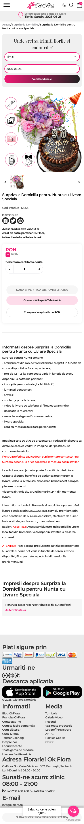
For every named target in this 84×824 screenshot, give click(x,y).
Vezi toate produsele (58, 725)
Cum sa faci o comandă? (18, 725)
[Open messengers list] (73, 811)
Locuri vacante (12, 746)
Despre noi (9, 742)
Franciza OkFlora (13, 717)
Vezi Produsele (42, 79)
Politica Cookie (55, 737)
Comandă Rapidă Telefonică (42, 300)
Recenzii (50, 721)
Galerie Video (54, 717)
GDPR (49, 742)
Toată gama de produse (18, 750)
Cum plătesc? (11, 729)
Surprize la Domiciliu (25, 24)
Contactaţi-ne (11, 721)
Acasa (6, 24)
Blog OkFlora (11, 713)
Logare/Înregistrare (58, 729)
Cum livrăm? (10, 734)
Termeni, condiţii (13, 737)
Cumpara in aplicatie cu (42, 312)
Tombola (51, 713)
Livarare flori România (16, 754)
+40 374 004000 (42, 791)
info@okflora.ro (12, 804)
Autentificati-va (15, 610)
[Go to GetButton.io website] (73, 819)
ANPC (49, 734)
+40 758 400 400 (15, 791)
